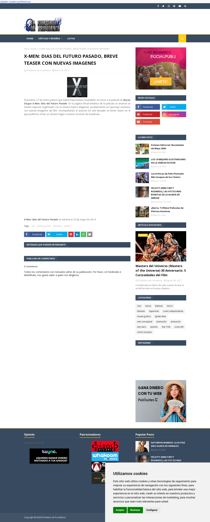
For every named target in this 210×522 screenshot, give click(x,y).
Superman (154, 311)
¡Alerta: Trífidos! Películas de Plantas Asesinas (167, 209)
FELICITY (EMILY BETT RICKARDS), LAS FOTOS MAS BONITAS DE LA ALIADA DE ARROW (166, 192)
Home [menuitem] (30, 38)
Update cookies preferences (15, 1)
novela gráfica (144, 316)
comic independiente (173, 311)
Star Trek (166, 326)
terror (170, 305)
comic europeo (144, 332)
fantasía (141, 311)
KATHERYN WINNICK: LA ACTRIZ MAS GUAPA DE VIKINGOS (168, 444)
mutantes (57, 226)
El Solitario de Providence (38, 70)
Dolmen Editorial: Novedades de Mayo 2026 (167, 146)
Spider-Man (160, 316)
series (148, 305)
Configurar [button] (152, 510)
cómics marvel (44, 226)
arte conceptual (144, 321)
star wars (141, 326)
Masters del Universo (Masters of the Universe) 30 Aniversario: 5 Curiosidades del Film (160, 270)
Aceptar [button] (120, 510)
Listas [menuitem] (71, 38)
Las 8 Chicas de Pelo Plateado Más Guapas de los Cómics (167, 175)
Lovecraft (179, 326)
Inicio (26, 48)
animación (176, 321)
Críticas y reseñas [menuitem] (49, 38)
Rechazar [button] (135, 510)
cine (33, 226)
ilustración (161, 321)
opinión (154, 326)
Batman (159, 305)
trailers (34, 48)
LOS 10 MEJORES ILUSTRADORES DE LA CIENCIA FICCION (168, 161)
